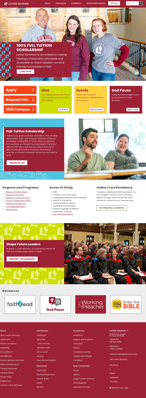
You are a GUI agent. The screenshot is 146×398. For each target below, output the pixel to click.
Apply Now (41, 338)
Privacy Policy (6, 376)
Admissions (41, 334)
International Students (46, 359)
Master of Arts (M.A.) (15, 194)
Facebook (114, 364)
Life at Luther (42, 351)
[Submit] (141, 3)
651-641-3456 (115, 341)
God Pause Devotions (46, 373)
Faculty (76, 347)
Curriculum (78, 343)
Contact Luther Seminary (11, 384)
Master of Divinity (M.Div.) (17, 191)
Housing (40, 355)
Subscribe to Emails (81, 386)
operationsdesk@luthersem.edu (123, 353)
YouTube (114, 381)
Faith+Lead (41, 369)
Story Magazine (79, 382)
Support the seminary (22, 258)
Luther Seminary (17, 3)
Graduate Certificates (15, 203)
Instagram (114, 376)
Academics (78, 334)
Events (76, 369)
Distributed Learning (111, 207)
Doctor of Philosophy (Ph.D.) (18, 200)
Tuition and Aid (43, 343)
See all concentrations (62, 213)
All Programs (11, 209)
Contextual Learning (82, 351)
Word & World (43, 378)
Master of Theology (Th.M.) (17, 197)
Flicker (112, 372)
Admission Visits (43, 347)
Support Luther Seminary (84, 378)
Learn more (29, 70)
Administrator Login (120, 387)
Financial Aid (17, 162)
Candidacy (78, 359)
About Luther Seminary (10, 334)
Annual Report (6, 351)
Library (39, 382)
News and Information (9, 363)
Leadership (5, 347)
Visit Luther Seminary (119, 358)
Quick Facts (5, 338)
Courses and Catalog (82, 355)
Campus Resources (8, 367)
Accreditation (6, 355)
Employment (5, 380)
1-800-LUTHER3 (116, 348)
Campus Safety (7, 372)
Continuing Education (15, 206)
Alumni (76, 373)
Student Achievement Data (12, 359)
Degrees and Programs (83, 338)
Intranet (40, 386)
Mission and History (8, 343)
